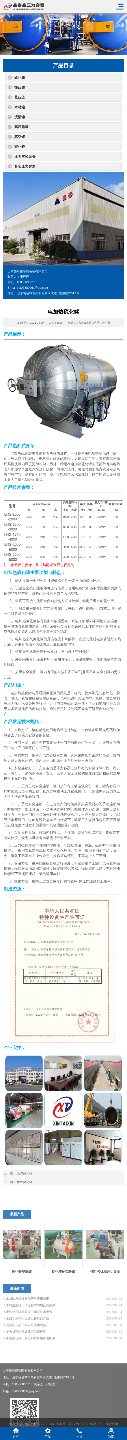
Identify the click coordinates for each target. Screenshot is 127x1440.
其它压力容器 (24, 166)
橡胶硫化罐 (24, 1182)
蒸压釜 (19, 97)
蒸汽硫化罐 (24, 1173)
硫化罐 (19, 77)
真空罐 (19, 137)
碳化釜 (19, 147)
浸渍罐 (19, 117)
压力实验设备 (24, 156)
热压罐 (19, 87)
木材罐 (19, 107)
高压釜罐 (21, 127)
